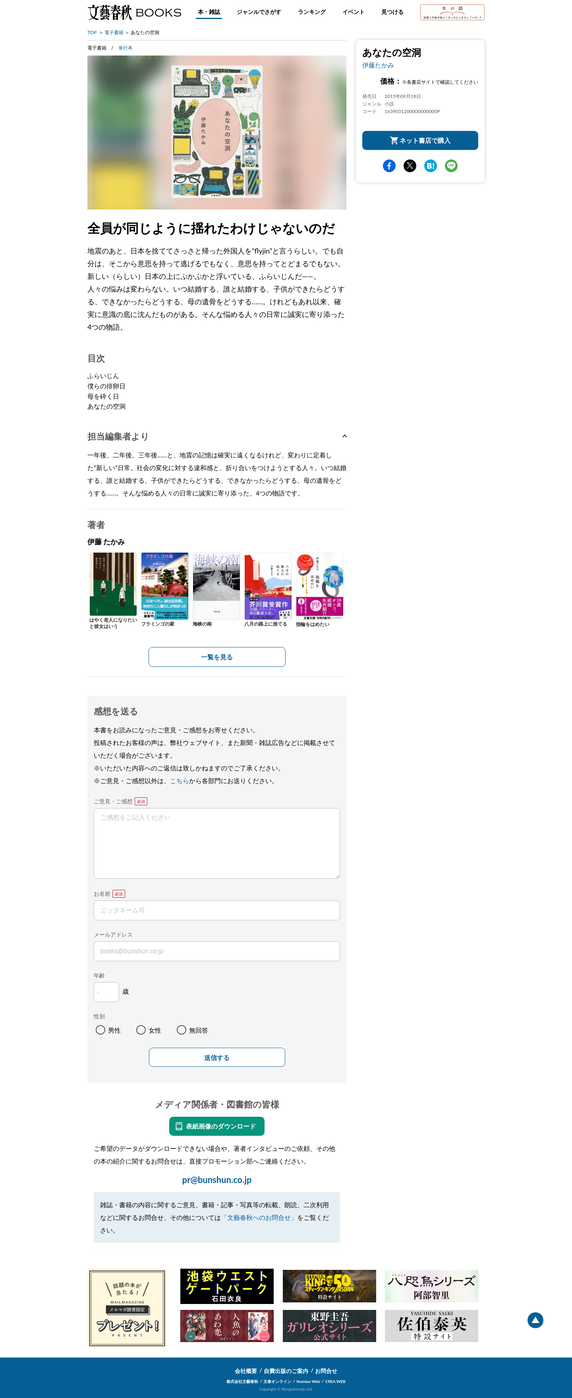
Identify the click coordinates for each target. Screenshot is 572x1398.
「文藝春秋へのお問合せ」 (259, 1217)
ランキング (312, 11)
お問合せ (326, 1370)
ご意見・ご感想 (113, 801)
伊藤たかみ (378, 65)
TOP (92, 32)
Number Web (308, 1381)
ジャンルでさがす (259, 11)
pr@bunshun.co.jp (216, 1179)
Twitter (410, 165)
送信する (217, 1057)
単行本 (125, 48)
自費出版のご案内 (286, 1370)
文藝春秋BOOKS (134, 12)
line (451, 165)
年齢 (99, 975)
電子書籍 (114, 32)
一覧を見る (217, 657)
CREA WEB (335, 1381)
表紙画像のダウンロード (221, 1126)
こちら (179, 780)
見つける (392, 11)
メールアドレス (113, 934)
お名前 (102, 893)
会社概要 (246, 1370)
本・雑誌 (209, 11)
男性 (114, 1030)
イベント (353, 11)
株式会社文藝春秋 (242, 1381)
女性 (155, 1030)
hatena (430, 165)
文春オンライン (277, 1381)
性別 (99, 1016)
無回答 (198, 1030)
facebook (389, 165)
